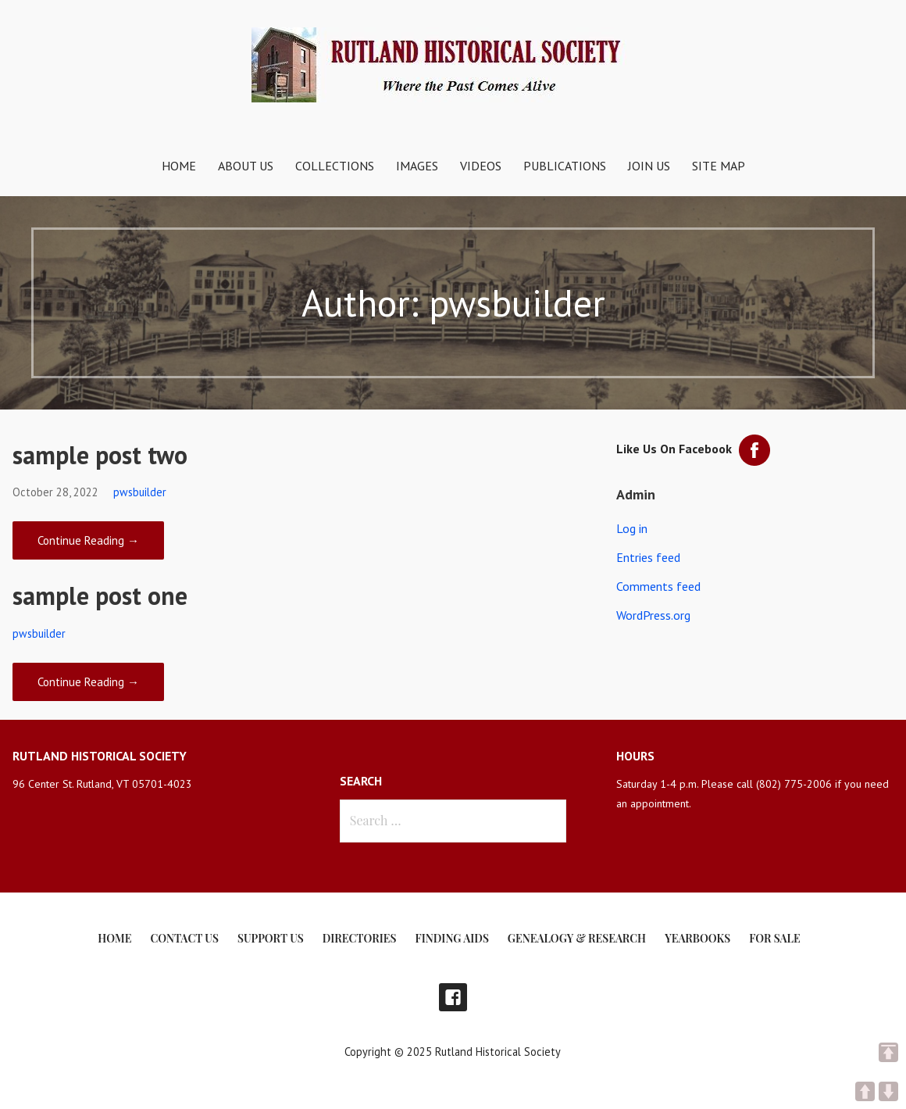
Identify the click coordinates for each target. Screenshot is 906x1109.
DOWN (888, 1091)
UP (865, 1091)
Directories (360, 938)
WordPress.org (653, 615)
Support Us (270, 938)
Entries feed (648, 557)
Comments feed (658, 586)
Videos (480, 166)
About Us (245, 166)
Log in (631, 528)
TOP (888, 1052)
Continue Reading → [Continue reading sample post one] (88, 681)
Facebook (453, 997)
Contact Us (184, 938)
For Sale (774, 938)
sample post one (99, 595)
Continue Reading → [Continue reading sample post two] (88, 540)
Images (417, 166)
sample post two (99, 454)
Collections (334, 166)
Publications (564, 166)
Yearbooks (697, 938)
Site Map (718, 166)
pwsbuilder (139, 492)
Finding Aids (452, 938)
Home (179, 166)
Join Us (649, 166)
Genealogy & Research (577, 938)
